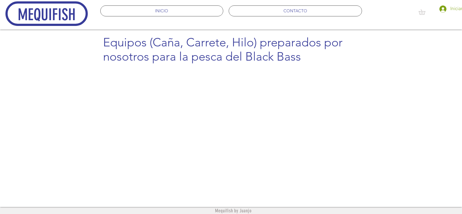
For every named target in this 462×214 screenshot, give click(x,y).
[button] (424, 12)
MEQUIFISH (47, 14)
